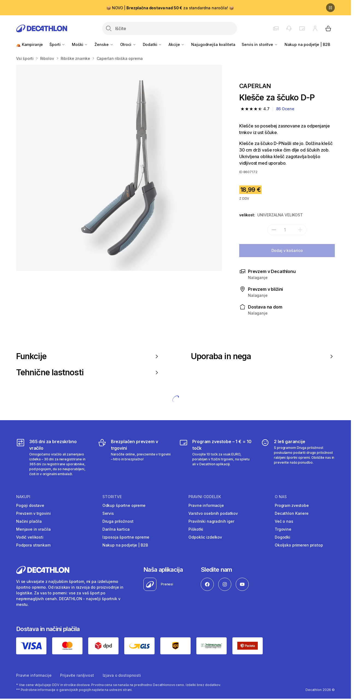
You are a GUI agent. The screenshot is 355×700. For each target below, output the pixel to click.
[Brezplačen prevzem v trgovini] (135, 457)
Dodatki (152, 44)
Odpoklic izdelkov (205, 537)
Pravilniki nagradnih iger (211, 521)
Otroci (128, 44)
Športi (57, 44)
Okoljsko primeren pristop (299, 545)
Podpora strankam (33, 545)
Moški (80, 44)
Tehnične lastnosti (88, 372)
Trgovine (283, 529)
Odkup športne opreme (124, 505)
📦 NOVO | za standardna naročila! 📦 (169, 7)
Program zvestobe (292, 505)
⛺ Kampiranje (29, 44)
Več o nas (284, 521)
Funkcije (88, 356)
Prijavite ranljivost (77, 675)
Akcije (176, 44)
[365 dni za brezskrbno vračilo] (53, 457)
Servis (108, 513)
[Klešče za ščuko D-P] (119, 168)
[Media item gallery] (119, 168)
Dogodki (282, 537)
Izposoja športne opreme (125, 537)
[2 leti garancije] (298, 457)
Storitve (112, 497)
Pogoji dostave (30, 505)
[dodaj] (300, 229)
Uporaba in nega (263, 356)
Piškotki (195, 529)
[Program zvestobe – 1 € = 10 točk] (216, 457)
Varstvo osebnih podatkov (213, 513)
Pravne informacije (206, 505)
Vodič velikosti (29, 537)
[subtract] (273, 229)
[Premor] (330, 7)
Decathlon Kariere (292, 513)
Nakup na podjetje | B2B (307, 44)
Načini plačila (29, 521)
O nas (281, 497)
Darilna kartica (116, 529)
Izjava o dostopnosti (122, 675)
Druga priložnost (118, 521)
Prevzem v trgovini (33, 513)
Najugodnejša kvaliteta (213, 44)
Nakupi (23, 497)
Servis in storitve (260, 44)
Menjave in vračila (33, 529)
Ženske (103, 44)
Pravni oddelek (204, 497)
